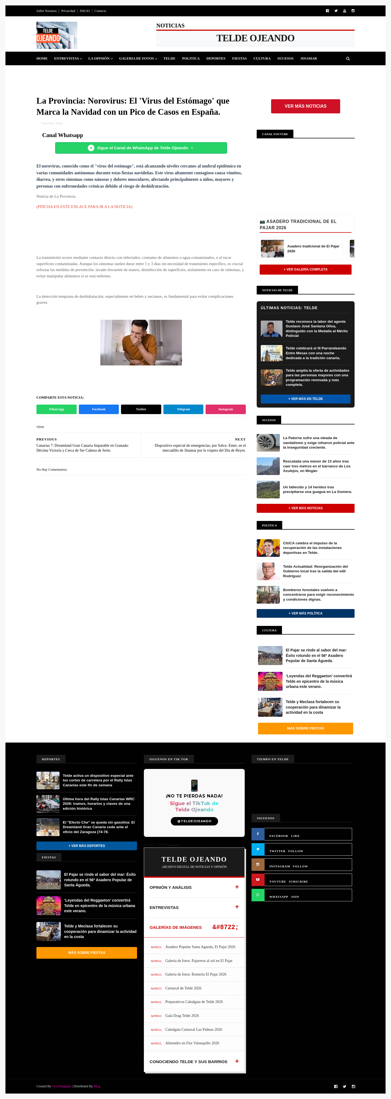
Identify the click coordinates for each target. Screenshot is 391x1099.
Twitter (141, 409)
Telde (169, 58)
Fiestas (239, 58)
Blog (97, 1086)
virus (59, 123)
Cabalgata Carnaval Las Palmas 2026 (193, 1029)
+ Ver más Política (305, 613)
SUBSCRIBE (298, 881)
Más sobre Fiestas (305, 728)
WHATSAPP (278, 896)
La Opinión (99, 58)
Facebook (98, 409)
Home (42, 58)
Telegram (183, 409)
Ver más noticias (306, 106)
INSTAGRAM (279, 866)
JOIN (295, 896)
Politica (191, 58)
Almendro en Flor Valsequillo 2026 (192, 1043)
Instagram (226, 409)
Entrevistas (66, 58)
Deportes (215, 58)
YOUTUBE (277, 881)
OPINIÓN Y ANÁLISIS (171, 887)
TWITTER (277, 851)
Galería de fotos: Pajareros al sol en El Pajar (198, 961)
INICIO (85, 11)
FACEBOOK (278, 835)
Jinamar (308, 58)
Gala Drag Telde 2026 (182, 1016)
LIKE (295, 835)
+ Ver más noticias (305, 508)
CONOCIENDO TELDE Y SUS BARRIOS (188, 1061)
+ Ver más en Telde (305, 399)
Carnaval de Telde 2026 (183, 988)
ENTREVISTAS (164, 907)
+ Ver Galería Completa (306, 269)
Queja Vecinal (54, 72)
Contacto (100, 11)
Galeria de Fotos (136, 58)
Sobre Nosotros (46, 11)
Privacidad (68, 11)
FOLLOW (295, 851)
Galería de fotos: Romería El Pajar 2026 (195, 974)
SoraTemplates (61, 1086)
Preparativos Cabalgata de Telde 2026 (194, 1002)
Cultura (262, 58)
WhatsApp (56, 409)
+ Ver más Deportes (87, 846)
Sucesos (285, 58)
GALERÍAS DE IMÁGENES (176, 927)
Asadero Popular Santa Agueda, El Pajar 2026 (200, 947)
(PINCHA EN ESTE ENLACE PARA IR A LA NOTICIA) (84, 206)
